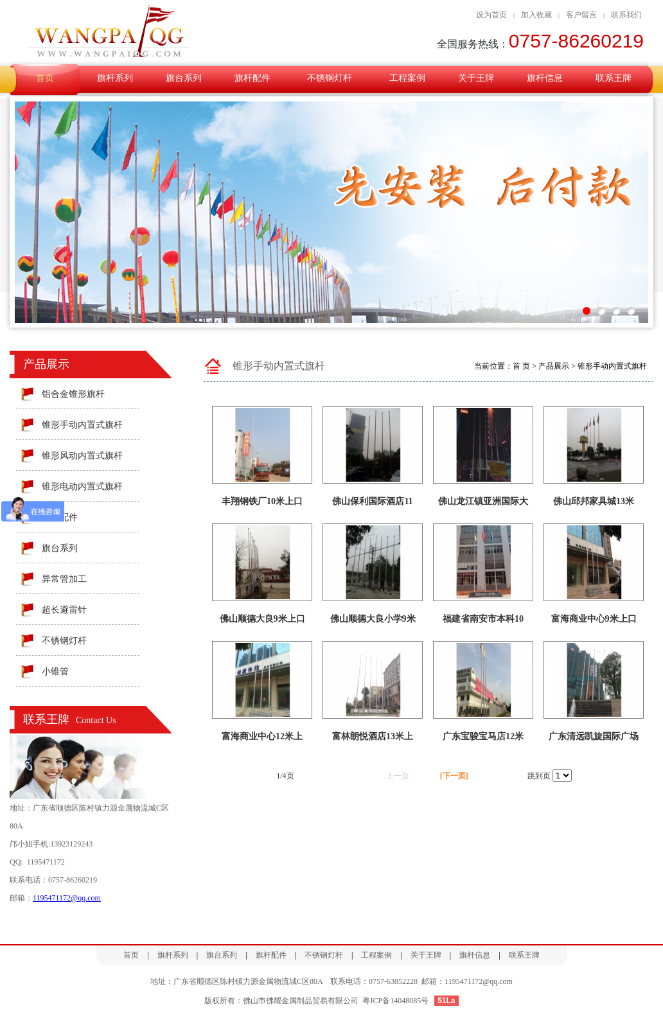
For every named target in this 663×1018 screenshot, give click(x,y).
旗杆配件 (252, 78)
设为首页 (491, 14)
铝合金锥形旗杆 (73, 394)
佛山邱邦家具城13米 (593, 501)
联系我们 (626, 14)
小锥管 (55, 671)
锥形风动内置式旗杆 (82, 456)
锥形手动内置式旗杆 (82, 425)
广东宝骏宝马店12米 (483, 736)
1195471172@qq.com (67, 897)
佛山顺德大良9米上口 (262, 619)
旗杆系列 (115, 78)
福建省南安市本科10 (483, 619)
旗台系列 (184, 78)
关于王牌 (476, 78)
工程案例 (407, 78)
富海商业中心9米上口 (594, 619)
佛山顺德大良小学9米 (373, 619)
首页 (45, 78)
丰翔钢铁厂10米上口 (262, 501)
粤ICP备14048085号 (395, 1000)
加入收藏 (536, 14)
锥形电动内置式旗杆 (82, 486)
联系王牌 (614, 78)
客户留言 (581, 14)
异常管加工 (64, 579)
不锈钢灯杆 (329, 78)
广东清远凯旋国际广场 (594, 736)
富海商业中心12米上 (262, 736)
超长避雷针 (64, 610)
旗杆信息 (545, 78)
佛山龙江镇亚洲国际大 (483, 501)
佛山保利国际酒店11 (372, 501)
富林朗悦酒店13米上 (372, 736)
